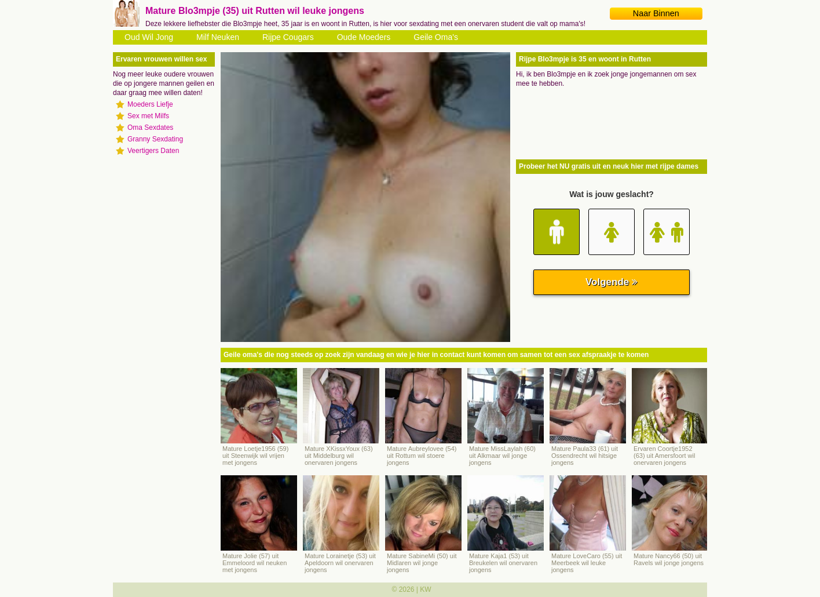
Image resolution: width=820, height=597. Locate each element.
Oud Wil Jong (149, 37)
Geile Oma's (435, 37)
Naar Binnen (656, 13)
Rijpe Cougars (288, 37)
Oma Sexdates (150, 127)
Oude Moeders (364, 37)
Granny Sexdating (155, 139)
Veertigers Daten (153, 151)
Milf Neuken (217, 37)
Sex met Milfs (148, 116)
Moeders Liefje (150, 104)
